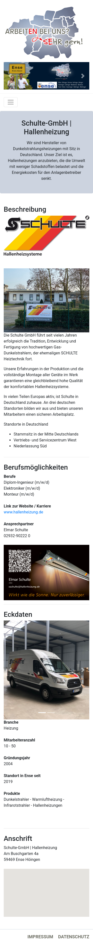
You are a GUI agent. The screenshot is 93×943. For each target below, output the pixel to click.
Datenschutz (73, 936)
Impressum (40, 936)
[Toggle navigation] (11, 102)
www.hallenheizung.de (23, 512)
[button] (10, 76)
